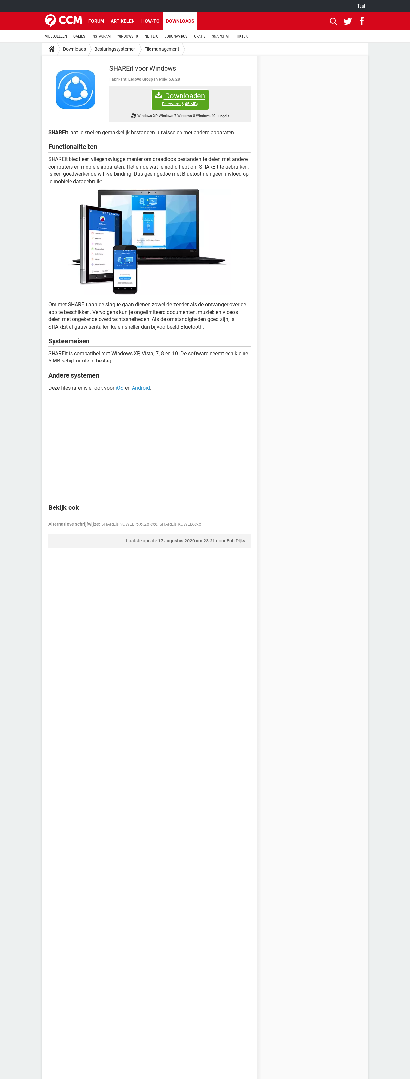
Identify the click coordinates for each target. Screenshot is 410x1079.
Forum (96, 21)
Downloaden (180, 99)
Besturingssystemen (115, 49)
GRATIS (199, 36)
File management (161, 49)
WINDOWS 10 (127, 36)
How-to (150, 21)
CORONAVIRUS (176, 36)
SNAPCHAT (220, 36)
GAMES (79, 36)
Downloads (180, 21)
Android (141, 388)
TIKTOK (242, 36)
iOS (120, 388)
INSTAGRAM (101, 36)
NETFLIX (151, 36)
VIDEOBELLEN (56, 36)
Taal (361, 5)
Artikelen (123, 21)
